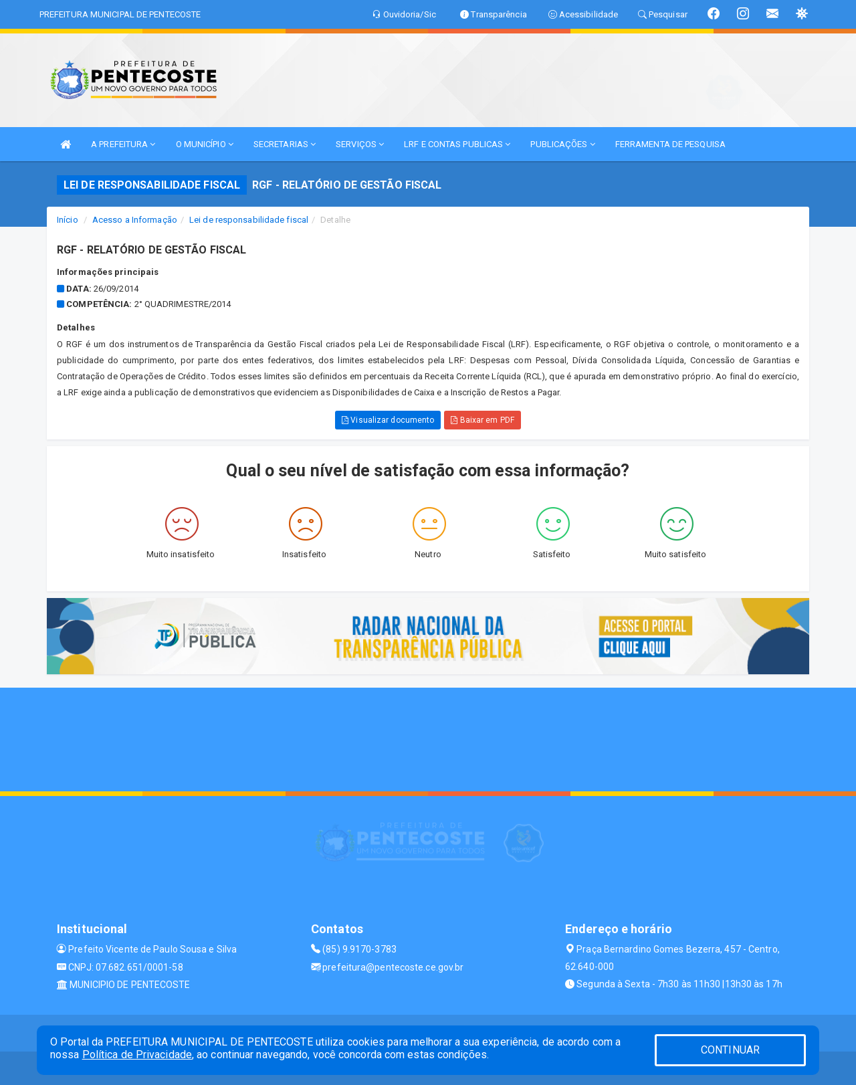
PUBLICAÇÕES (562, 144)
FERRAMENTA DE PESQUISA (670, 144)
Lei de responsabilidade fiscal (248, 220)
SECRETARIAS (284, 144)
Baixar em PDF (482, 420)
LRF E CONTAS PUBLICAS (457, 144)
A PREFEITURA (123, 144)
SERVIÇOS (360, 144)
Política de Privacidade (137, 1054)
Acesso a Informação (134, 220)
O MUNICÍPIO (204, 144)
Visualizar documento (388, 420)
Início (67, 220)
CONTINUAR (730, 1050)
